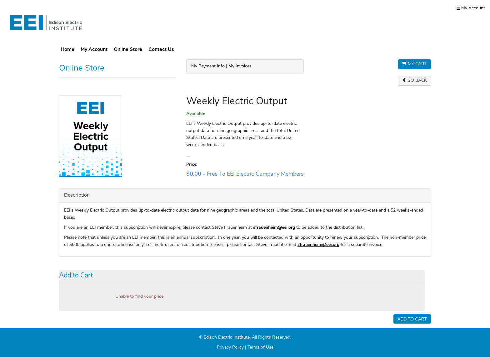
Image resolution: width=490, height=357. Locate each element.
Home (67, 49)
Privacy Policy (230, 347)
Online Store (128, 49)
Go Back (414, 80)
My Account (94, 49)
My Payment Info (208, 66)
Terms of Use (260, 347)
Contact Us (161, 49)
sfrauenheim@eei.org (318, 244)
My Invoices (240, 66)
